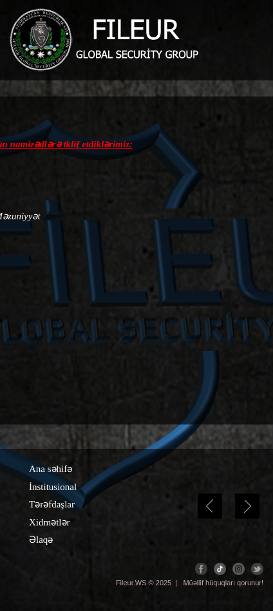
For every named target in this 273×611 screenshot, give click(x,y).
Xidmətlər (49, 522)
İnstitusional (53, 487)
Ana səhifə (50, 469)
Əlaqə (41, 539)
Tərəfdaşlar (52, 504)
